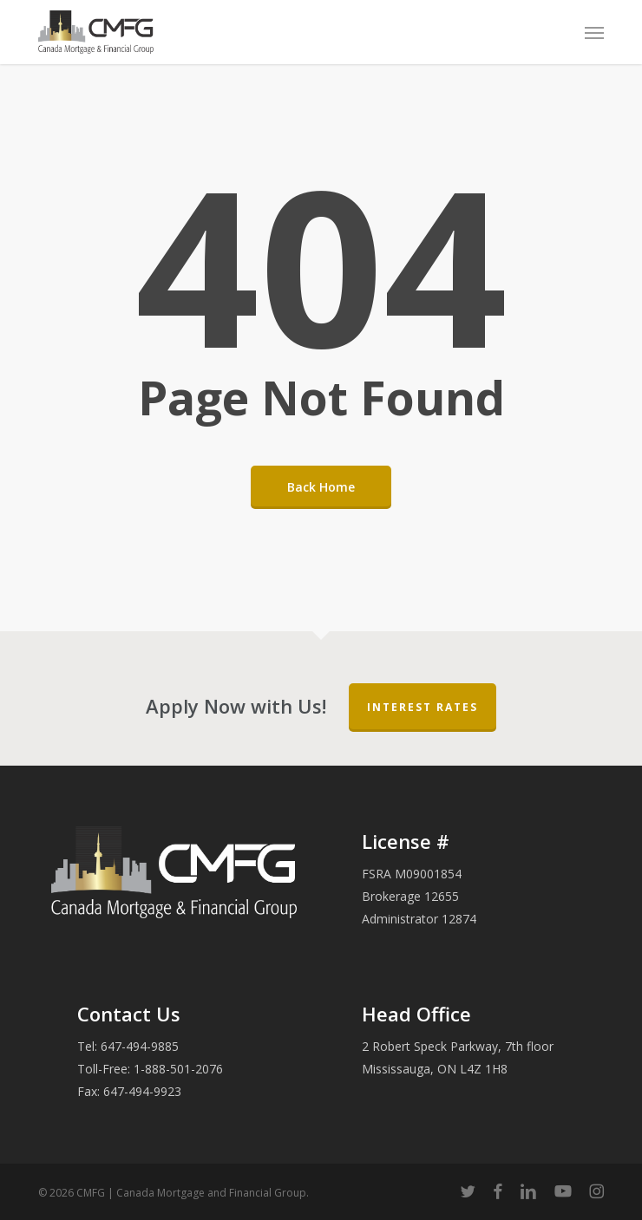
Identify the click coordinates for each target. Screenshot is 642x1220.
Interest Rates (422, 707)
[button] (594, 32)
